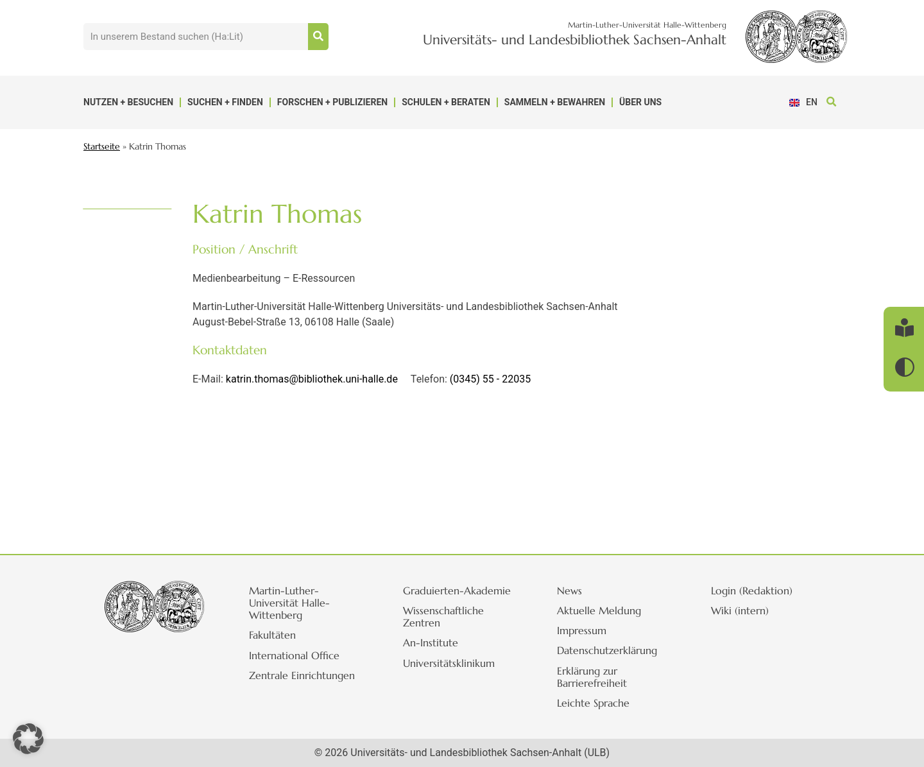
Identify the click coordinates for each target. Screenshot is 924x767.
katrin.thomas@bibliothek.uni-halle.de (312, 379)
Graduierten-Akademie (458, 590)
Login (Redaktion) (753, 590)
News (570, 590)
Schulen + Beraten (446, 102)
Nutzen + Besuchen (128, 102)
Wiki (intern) (741, 610)
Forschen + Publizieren (332, 102)
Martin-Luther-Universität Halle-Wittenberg (290, 602)
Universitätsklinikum (450, 663)
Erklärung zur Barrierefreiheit (593, 676)
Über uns (640, 102)
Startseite (101, 146)
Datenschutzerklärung (608, 650)
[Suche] (318, 36)
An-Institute (431, 642)
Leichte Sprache (594, 702)
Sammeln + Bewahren (554, 102)
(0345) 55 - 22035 (490, 379)
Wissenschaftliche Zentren (444, 616)
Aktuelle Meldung (600, 610)
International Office (295, 655)
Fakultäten (273, 634)
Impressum (583, 630)
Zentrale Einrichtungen (303, 675)
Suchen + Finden (225, 102)
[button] (831, 102)
